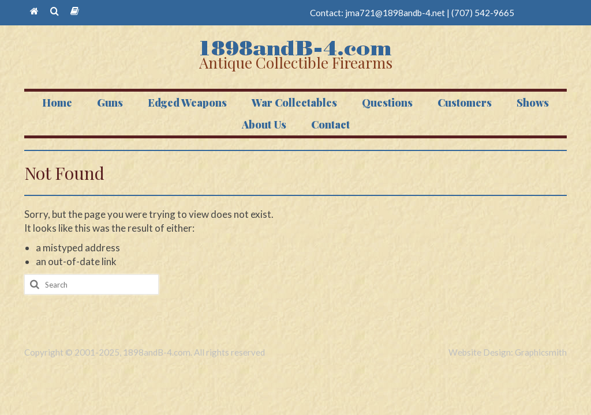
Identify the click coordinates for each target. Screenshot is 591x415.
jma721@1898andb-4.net (395, 12)
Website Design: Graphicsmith (507, 352)
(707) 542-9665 (482, 12)
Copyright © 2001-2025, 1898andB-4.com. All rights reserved (144, 352)
